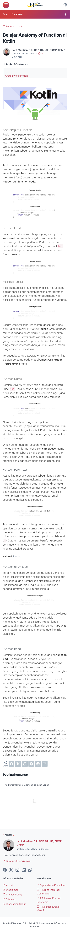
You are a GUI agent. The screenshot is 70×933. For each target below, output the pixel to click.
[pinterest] (38, 764)
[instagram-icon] (17, 870)
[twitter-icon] (11, 870)
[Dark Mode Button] (65, 5)
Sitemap (9, 899)
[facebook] (11, 764)
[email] (45, 764)
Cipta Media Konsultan (51, 885)
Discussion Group (14, 904)
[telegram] (31, 764)
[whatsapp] (25, 764)
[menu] (6, 5)
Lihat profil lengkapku (17, 861)
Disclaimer (10, 889)
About (8, 885)
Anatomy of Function (16, 75)
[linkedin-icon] (24, 870)
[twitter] (18, 764)
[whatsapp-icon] (30, 870)
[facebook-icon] (5, 870)
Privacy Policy (12, 894)
